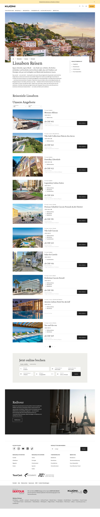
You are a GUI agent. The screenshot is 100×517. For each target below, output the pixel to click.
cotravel (27, 500)
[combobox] (35, 369)
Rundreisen (53, 460)
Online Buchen (9, 10)
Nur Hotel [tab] (33, 364)
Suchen (76, 374)
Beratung (56, 10)
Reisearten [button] (26, 10)
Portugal (33, 58)
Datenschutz (24, 483)
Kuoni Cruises (83, 500)
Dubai (14, 466)
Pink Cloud (67, 501)
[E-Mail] (67, 449)
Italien (33, 468)
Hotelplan (60, 500)
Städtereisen (17, 419)
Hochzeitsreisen (55, 466)
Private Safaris (59, 501)
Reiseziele (19, 58)
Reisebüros (72, 457)
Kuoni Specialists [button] (46, 10)
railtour (73, 501)
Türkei (33, 457)
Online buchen (76, 69)
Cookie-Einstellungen (44, 483)
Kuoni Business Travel (75, 466)
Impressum (31, 483)
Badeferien (53, 457)
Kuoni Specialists (77, 71)
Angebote (75, 64)
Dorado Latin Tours (34, 500)
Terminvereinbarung (75, 460)
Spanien (34, 466)
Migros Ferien (51, 501)
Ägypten (15, 463)
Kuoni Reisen (75, 500)
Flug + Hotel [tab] (24, 364)
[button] (83, 6)
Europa (26, 58)
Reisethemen (76, 66)
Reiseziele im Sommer (38, 454)
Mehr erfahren (82, 123)
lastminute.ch (28, 501)
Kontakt (92, 6)
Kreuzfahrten (54, 463)
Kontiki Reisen (67, 500)
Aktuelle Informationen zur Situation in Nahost (49, 1)
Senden (84, 449)
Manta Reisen (36, 501)
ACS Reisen (15, 500)
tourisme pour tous (80, 501)
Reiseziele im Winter (19, 454)
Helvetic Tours (52, 500)
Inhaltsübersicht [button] (76, 61)
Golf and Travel (44, 500)
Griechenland (35, 463)
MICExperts (44, 501)
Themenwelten (55, 454)
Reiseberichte (35, 10)
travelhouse (15, 503)
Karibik (14, 457)
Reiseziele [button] (18, 10)
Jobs (19, 483)
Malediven (15, 460)
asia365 (21, 500)
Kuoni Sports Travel (18, 501)
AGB (36, 483)
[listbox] (20, 106)
